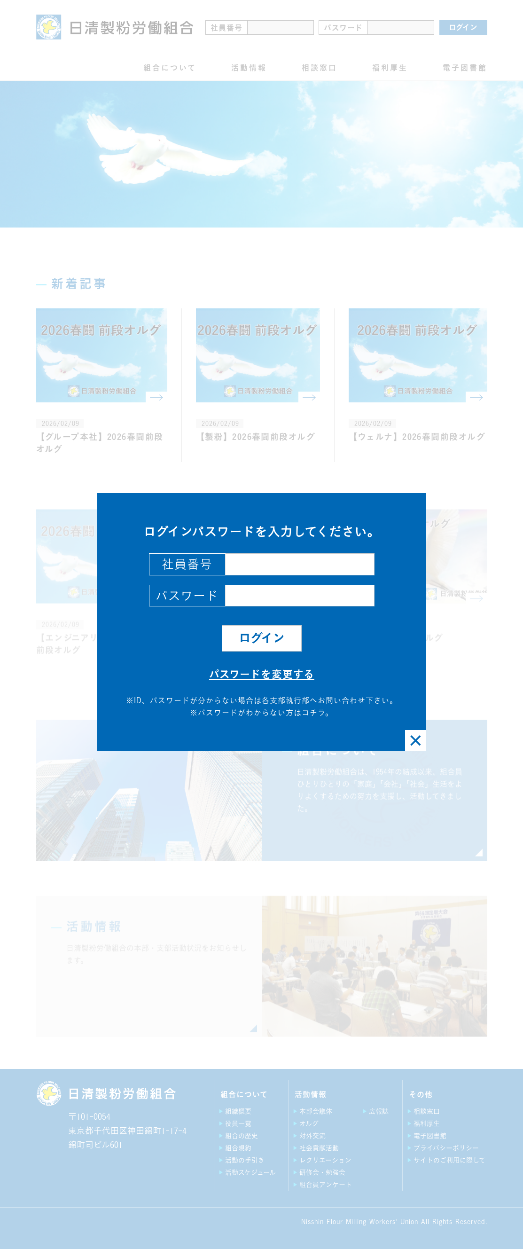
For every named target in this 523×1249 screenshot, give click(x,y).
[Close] (415, 740)
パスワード (187, 595)
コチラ (313, 712)
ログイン (262, 638)
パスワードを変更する (261, 674)
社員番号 (187, 564)
